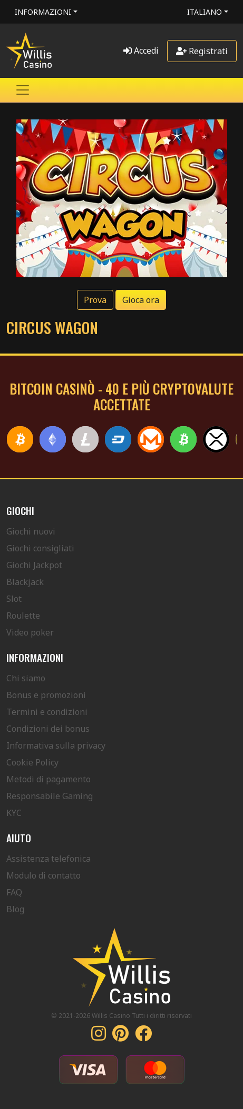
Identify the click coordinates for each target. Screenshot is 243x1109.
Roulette (23, 615)
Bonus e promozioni (46, 695)
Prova (95, 300)
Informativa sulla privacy (55, 745)
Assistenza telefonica (48, 858)
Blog (15, 909)
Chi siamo (25, 678)
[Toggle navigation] (22, 90)
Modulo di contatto (43, 875)
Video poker (30, 632)
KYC (14, 813)
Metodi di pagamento (48, 779)
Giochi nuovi (30, 531)
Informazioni (43, 12)
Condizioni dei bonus (48, 728)
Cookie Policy (32, 762)
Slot (14, 598)
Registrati (202, 51)
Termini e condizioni (47, 712)
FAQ (14, 892)
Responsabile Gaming (49, 796)
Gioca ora (140, 300)
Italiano (204, 12)
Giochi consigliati (40, 548)
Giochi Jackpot (34, 565)
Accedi (141, 50)
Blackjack (25, 582)
